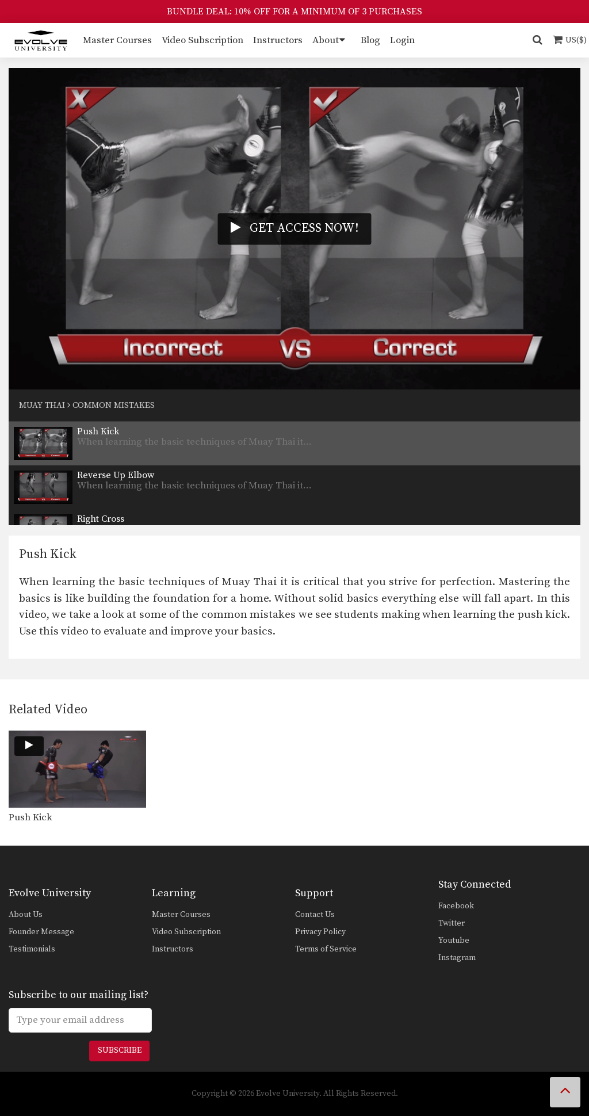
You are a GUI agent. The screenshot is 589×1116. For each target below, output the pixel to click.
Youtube (453, 940)
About (325, 40)
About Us (26, 914)
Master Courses (117, 40)
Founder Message (41, 932)
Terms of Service (326, 949)
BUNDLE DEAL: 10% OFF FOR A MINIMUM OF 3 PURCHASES (294, 11)
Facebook (456, 906)
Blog (370, 40)
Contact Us (315, 914)
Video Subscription (202, 40)
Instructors (278, 40)
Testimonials (32, 949)
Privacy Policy (320, 932)
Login (402, 40)
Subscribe (119, 1050)
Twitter (451, 923)
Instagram (457, 958)
